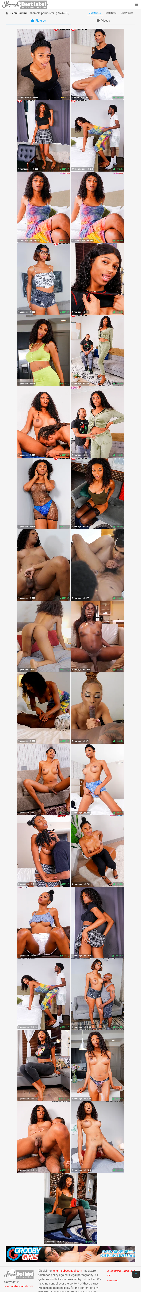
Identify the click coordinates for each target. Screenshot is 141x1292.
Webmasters (112, 1281)
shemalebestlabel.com (18, 1286)
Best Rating (111, 13)
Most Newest (95, 13)
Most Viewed (127, 13)
